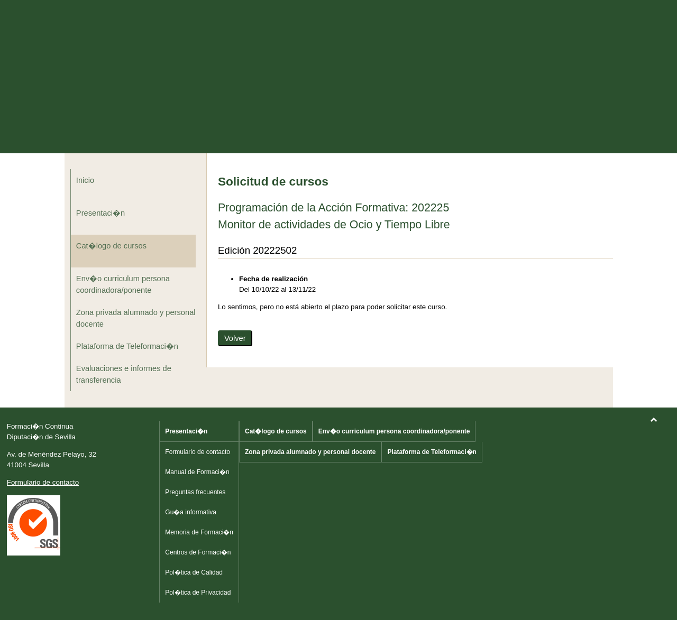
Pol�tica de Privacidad (198, 592)
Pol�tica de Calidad (194, 572)
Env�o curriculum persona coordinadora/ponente (123, 284)
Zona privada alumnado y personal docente (136, 318)
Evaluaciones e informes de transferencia (123, 374)
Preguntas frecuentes (195, 492)
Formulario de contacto (43, 482)
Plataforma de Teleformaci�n (127, 346)
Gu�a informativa (190, 512)
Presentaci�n (100, 213)
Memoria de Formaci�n (199, 532)
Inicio (85, 180)
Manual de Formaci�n (197, 472)
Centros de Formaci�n (198, 552)
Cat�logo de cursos (111, 246)
